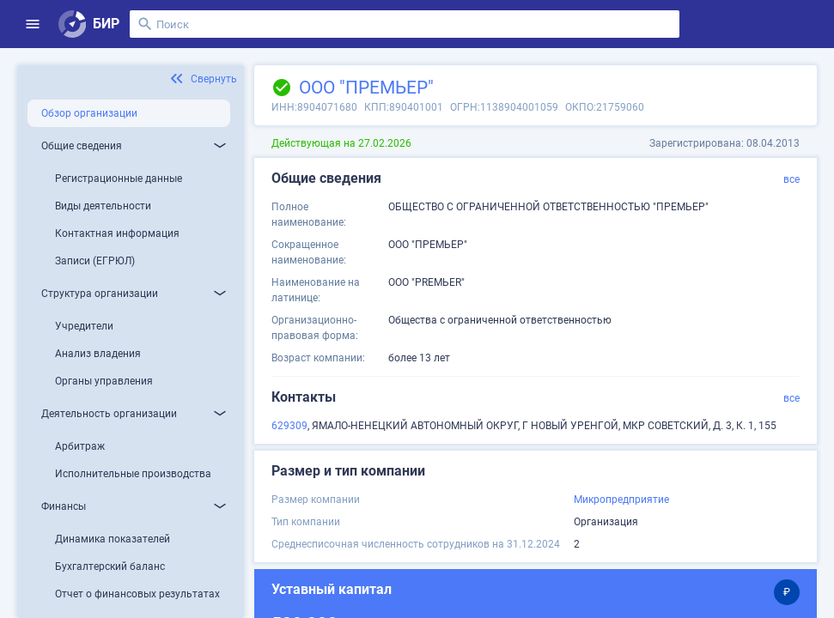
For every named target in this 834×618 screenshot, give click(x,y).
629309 (289, 426)
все (791, 179)
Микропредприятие (621, 500)
